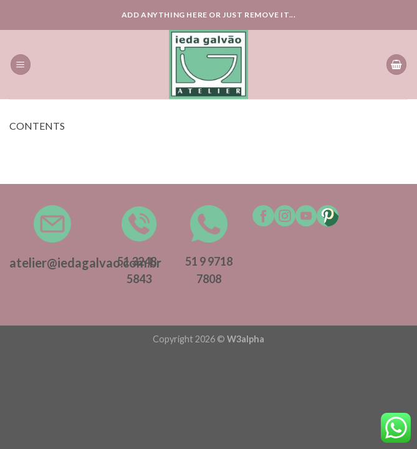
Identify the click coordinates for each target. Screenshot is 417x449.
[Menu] (21, 64)
